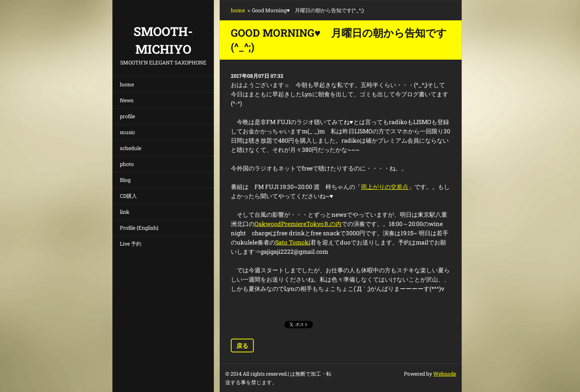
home (127, 84)
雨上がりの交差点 (384, 186)
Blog (125, 179)
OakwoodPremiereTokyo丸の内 (297, 223)
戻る (242, 345)
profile (127, 116)
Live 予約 (130, 243)
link (124, 211)
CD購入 (128, 195)
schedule (130, 148)
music (127, 132)
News (127, 100)
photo (127, 163)
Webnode (444, 373)
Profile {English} (139, 227)
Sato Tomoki (292, 242)
